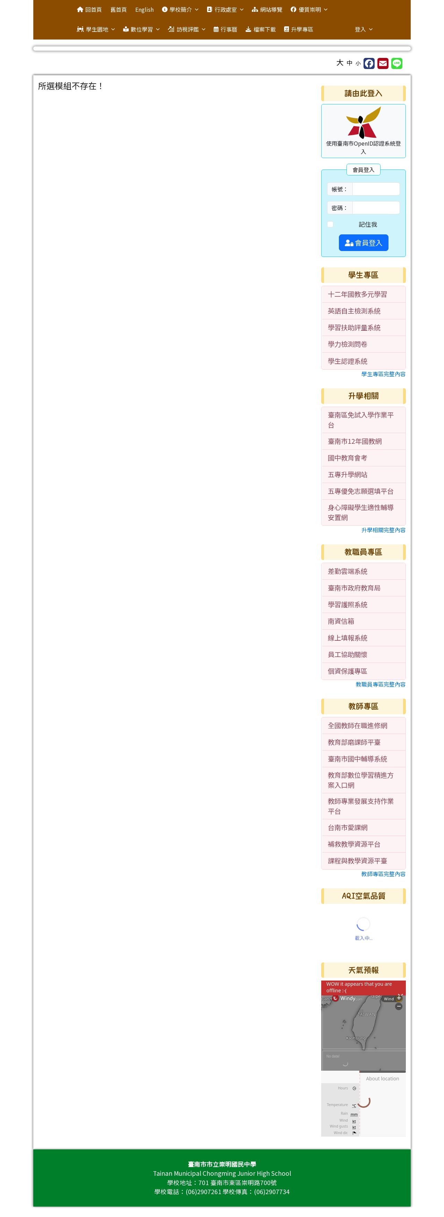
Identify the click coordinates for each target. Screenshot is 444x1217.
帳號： (340, 189)
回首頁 (89, 9)
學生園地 (96, 29)
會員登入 (364, 243)
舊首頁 (118, 9)
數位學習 (141, 29)
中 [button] (350, 62)
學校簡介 (180, 9)
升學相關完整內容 (383, 530)
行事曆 (225, 29)
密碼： (340, 208)
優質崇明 (309, 9)
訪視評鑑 (186, 29)
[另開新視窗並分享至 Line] (396, 63)
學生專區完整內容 (383, 374)
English (144, 9)
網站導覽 (267, 9)
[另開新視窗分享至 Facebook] (369, 63)
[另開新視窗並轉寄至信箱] (382, 63)
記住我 (368, 224)
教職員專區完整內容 (381, 684)
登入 (364, 29)
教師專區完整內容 (383, 874)
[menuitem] (363, 294)
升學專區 (298, 29)
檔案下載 (260, 29)
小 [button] (358, 63)
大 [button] (340, 62)
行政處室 (225, 9)
